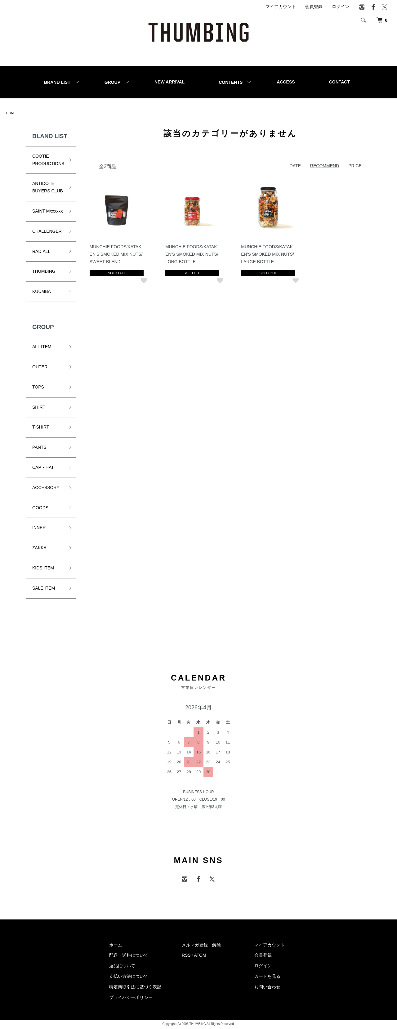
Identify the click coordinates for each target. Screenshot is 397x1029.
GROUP (112, 82)
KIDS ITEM (43, 568)
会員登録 (314, 6)
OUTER (39, 367)
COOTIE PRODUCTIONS (48, 160)
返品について (122, 966)
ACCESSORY (46, 488)
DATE (295, 166)
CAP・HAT (43, 468)
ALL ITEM (41, 347)
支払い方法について (128, 976)
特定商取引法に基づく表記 (135, 987)
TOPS (38, 387)
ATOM (200, 956)
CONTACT (339, 81)
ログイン (340, 6)
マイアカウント (280, 6)
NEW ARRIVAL (169, 81)
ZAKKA (39, 548)
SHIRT (38, 407)
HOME (11, 113)
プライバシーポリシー (131, 997)
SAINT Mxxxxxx (47, 211)
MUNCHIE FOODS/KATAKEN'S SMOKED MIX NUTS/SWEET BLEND (117, 255)
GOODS (40, 508)
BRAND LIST (57, 82)
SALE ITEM (43, 588)
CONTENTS (231, 82)
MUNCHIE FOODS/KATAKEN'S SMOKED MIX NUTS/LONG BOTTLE (192, 255)
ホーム (115, 945)
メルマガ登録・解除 (201, 945)
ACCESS (286, 81)
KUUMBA (41, 292)
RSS (186, 956)
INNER (39, 528)
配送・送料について (128, 956)
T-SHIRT (40, 427)
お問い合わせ (267, 987)
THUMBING (44, 272)
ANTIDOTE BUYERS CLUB (47, 188)
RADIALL (41, 251)
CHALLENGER (47, 231)
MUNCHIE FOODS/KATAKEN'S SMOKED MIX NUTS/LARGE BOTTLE (268, 255)
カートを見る (267, 976)
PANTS (39, 448)
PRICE (355, 166)
